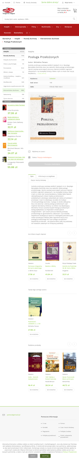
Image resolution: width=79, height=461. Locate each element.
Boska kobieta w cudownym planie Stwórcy (14, 119)
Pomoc (62, 423)
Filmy (34, 27)
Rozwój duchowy (31, 39)
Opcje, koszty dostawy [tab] (38, 180)
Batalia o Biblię (50, 266)
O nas (44, 423)
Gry (57, 27)
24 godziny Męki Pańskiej (16, 105)
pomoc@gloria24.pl (13, 415)
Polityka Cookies (65, 431)
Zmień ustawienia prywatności (66, 436)
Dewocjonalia (20, 27)
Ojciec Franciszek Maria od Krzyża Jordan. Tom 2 (68, 379)
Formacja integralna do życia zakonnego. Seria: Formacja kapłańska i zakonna (35, 269)
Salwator (53, 79)
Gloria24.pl (6, 39)
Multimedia (46, 27)
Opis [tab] (32, 176)
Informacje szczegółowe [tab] (46, 176)
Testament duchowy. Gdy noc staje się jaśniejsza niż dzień (16, 159)
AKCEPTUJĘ (45, 456)
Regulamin (46, 431)
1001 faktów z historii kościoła (50, 378)
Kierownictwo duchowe (50, 39)
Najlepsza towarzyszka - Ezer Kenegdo (16, 132)
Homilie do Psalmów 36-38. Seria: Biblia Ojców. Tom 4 (69, 268)
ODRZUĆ (32, 456)
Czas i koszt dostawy (67, 427)
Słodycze (68, 27)
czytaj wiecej (42, 73)
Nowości (7, 33)
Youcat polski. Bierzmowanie (12, 144)
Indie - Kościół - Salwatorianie (33, 378)
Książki (6, 27)
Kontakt (45, 427)
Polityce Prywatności (70, 452)
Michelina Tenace (41, 62)
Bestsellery (18, 33)
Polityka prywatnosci (49, 435)
